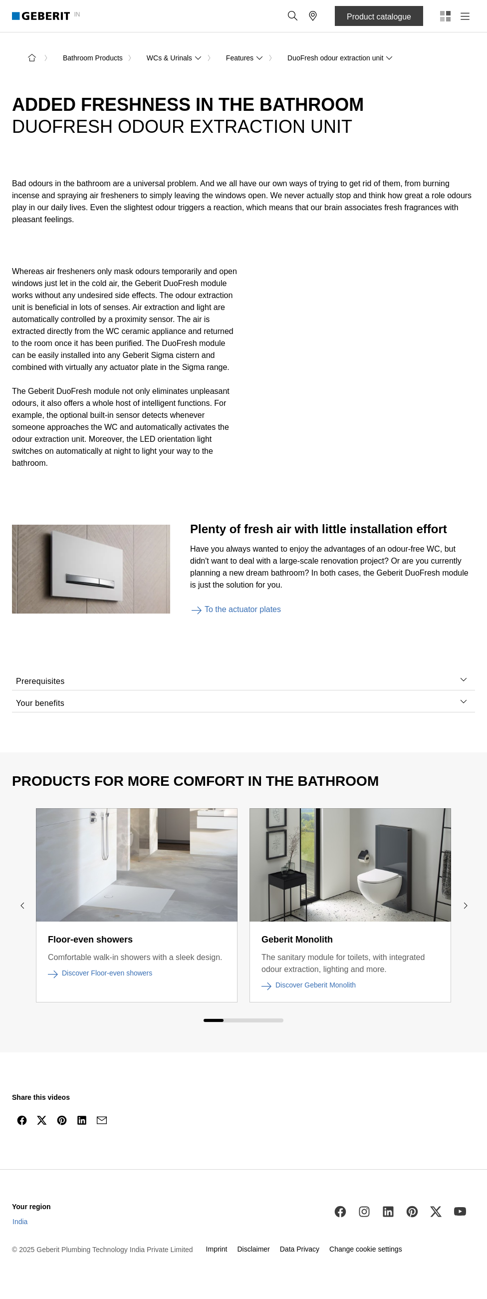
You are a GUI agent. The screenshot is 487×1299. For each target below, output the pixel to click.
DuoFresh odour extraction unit (340, 58)
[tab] (464, 679)
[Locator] (313, 16)
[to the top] (458, 1144)
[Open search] (293, 16)
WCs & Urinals (174, 58)
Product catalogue (379, 16)
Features (244, 58)
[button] (293, 16)
